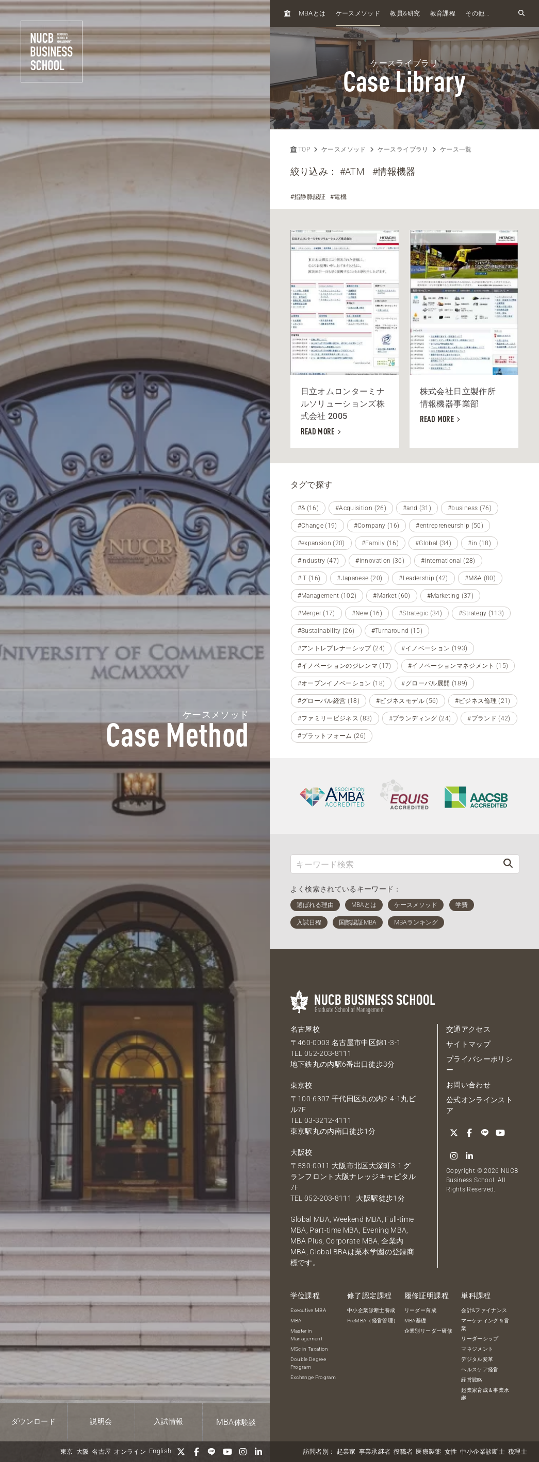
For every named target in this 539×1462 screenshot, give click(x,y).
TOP (300, 149)
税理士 (517, 1451)
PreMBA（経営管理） (372, 1320)
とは (312, 13)
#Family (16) (380, 543)
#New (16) (367, 613)
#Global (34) (433, 543)
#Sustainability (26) (326, 630)
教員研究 (405, 13)
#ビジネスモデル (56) (407, 700)
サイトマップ (468, 1044)
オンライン (130, 1451)
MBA (296, 1320)
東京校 (301, 1085)
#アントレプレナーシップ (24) (341, 648)
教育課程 (442, 13)
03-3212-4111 (328, 1120)
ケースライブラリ (403, 149)
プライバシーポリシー (479, 1064)
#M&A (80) (480, 578)
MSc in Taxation (309, 1349)
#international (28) (448, 560)
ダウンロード (33, 1421)
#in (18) (479, 543)
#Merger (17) (316, 613)
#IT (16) (309, 578)
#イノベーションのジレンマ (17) (344, 665)
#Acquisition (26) (360, 508)
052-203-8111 (328, 1053)
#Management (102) (327, 595)
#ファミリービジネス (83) (335, 718)
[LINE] (212, 1451)
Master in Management (306, 1334)
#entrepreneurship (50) (449, 525)
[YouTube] (227, 1451)
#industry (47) (318, 560)
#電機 (338, 196)
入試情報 (168, 1421)
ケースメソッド (358, 13)
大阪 (82, 1451)
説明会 (101, 1421)
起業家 (346, 1451)
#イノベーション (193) (434, 648)
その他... (477, 13)
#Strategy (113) (481, 613)
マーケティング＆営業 (485, 1324)
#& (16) (308, 508)
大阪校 (301, 1152)
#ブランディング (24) (420, 718)
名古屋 (101, 1451)
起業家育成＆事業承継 (485, 1394)
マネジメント (477, 1349)
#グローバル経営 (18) (329, 700)
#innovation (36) (379, 560)
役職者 (403, 1451)
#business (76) (470, 508)
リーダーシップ (479, 1338)
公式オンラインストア (479, 1105)
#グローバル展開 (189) (434, 683)
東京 (66, 1451)
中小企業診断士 (482, 1451)
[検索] (508, 864)
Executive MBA (308, 1310)
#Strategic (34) (420, 613)
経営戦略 (471, 1380)
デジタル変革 (477, 1359)
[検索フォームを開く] (521, 13)
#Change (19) (317, 525)
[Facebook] (196, 1451)
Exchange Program (313, 1377)
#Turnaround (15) (397, 630)
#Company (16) (377, 525)
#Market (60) (391, 595)
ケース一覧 (456, 149)
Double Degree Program (308, 1363)
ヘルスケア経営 (479, 1369)
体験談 (236, 1422)
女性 (451, 1451)
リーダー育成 (420, 1310)
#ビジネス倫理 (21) (483, 700)
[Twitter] (181, 1451)
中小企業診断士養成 (371, 1310)
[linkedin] (258, 1451)
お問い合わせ (468, 1085)
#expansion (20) (321, 543)
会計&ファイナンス (484, 1310)
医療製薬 (428, 1451)
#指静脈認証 (308, 196)
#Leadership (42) (423, 578)
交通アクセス (468, 1029)
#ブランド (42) (489, 718)
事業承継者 (375, 1451)
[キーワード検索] (394, 864)
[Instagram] (243, 1451)
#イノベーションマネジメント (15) (458, 665)
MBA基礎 (415, 1320)
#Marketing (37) (450, 595)
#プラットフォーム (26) (332, 736)
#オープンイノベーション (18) (341, 683)
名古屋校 (305, 1029)
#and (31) (417, 508)
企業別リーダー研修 (428, 1331)
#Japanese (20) (359, 578)
